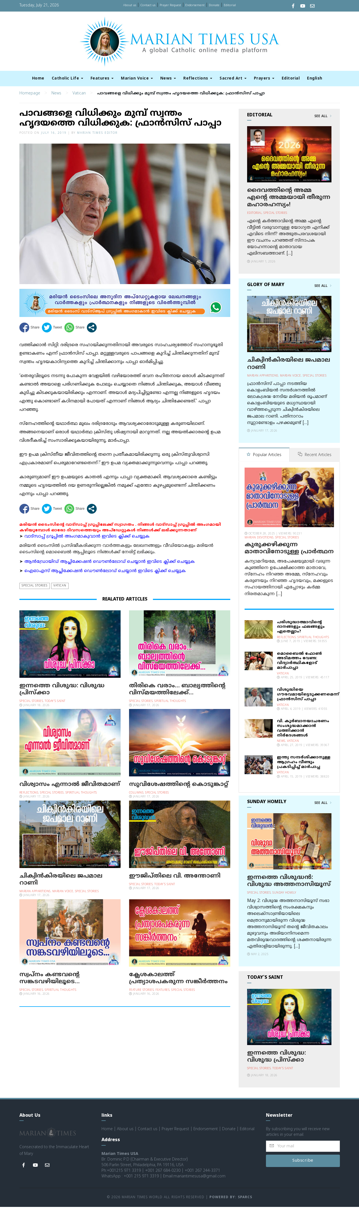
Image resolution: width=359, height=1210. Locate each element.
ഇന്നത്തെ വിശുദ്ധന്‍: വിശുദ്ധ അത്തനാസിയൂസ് (289, 884)
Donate (214, 5)
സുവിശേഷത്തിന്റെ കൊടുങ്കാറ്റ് (178, 788)
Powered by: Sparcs (230, 1200)
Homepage (29, 96)
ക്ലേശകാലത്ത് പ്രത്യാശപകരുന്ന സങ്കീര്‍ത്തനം (178, 982)
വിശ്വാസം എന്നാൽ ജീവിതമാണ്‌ (69, 788)
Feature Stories (141, 993)
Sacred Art (233, 78)
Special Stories (35, 589)
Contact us (147, 5)
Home (38, 78)
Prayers (264, 78)
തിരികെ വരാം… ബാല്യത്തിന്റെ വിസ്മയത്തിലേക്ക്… (177, 693)
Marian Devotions (259, 541)
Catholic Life (67, 78)
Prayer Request (170, 5)
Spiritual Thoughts (170, 704)
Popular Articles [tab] (264, 458)
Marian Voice (137, 78)
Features (102, 78)
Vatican (79, 96)
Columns (136, 796)
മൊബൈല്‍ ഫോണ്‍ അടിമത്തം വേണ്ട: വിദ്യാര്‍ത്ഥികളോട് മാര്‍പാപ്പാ (299, 663)
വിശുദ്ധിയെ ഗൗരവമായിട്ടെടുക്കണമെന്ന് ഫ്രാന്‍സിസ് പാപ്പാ (308, 697)
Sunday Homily (284, 896)
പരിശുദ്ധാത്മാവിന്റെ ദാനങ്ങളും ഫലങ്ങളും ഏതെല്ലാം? (301, 630)
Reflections (197, 78)
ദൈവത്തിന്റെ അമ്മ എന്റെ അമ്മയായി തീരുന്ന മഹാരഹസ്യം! (288, 201)
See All (322, 120)
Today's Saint (55, 704)
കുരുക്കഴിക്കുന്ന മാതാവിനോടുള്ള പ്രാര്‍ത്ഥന (289, 551)
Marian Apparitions (35, 895)
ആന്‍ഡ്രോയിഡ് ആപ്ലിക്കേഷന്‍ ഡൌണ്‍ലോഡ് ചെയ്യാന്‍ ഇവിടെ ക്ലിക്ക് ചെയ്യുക (109, 565)
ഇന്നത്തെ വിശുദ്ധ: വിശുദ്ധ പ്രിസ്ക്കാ (62, 693)
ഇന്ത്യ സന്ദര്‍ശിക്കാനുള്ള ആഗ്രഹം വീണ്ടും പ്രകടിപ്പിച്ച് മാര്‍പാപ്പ (303, 765)
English (314, 78)
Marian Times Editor (97, 136)
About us (129, 5)
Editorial (230, 5)
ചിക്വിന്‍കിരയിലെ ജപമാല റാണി (60, 883)
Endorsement (195, 5)
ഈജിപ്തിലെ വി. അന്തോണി (174, 879)
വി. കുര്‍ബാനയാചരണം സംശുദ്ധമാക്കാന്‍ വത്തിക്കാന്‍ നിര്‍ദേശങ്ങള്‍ (303, 731)
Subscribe (302, 1163)
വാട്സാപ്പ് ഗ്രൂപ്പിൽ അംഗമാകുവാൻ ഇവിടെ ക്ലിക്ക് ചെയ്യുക (87, 540)
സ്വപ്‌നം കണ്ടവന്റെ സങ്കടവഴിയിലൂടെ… (49, 982)
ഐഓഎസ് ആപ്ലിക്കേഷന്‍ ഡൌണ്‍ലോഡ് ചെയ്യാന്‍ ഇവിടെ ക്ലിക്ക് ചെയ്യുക (105, 574)
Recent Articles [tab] (314, 458)
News (168, 78)
